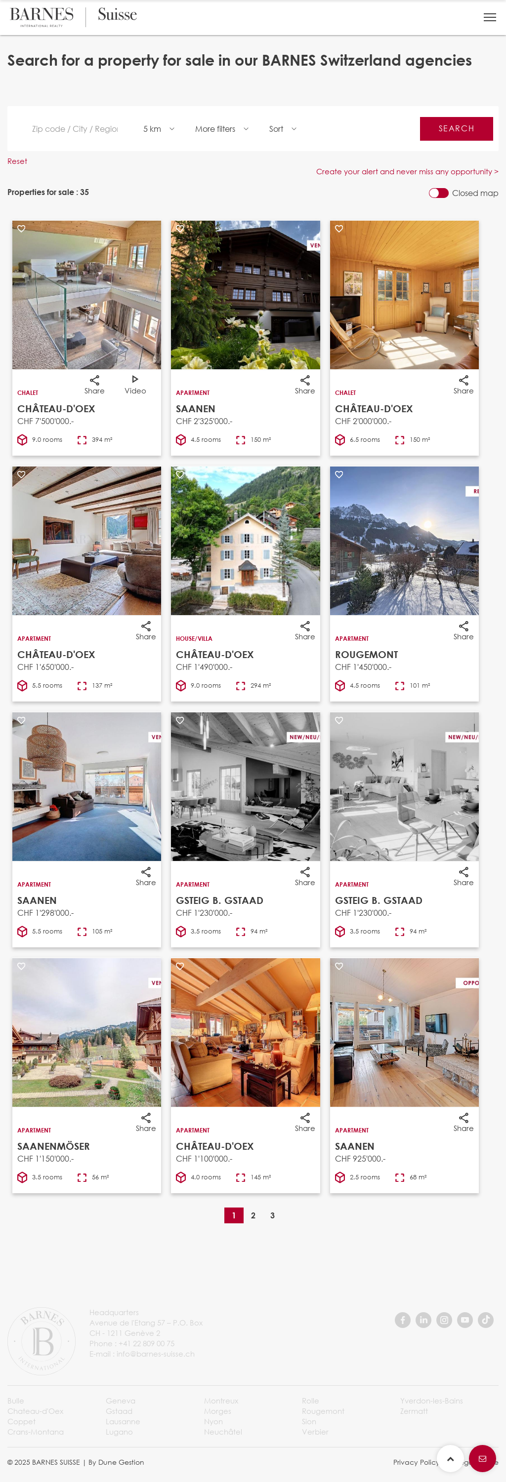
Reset (17, 161)
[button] (490, 17)
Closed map (475, 193)
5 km (152, 128)
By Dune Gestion (116, 1462)
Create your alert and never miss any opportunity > (407, 171)
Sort (276, 128)
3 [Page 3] (272, 1215)
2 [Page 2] (253, 1215)
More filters (215, 128)
